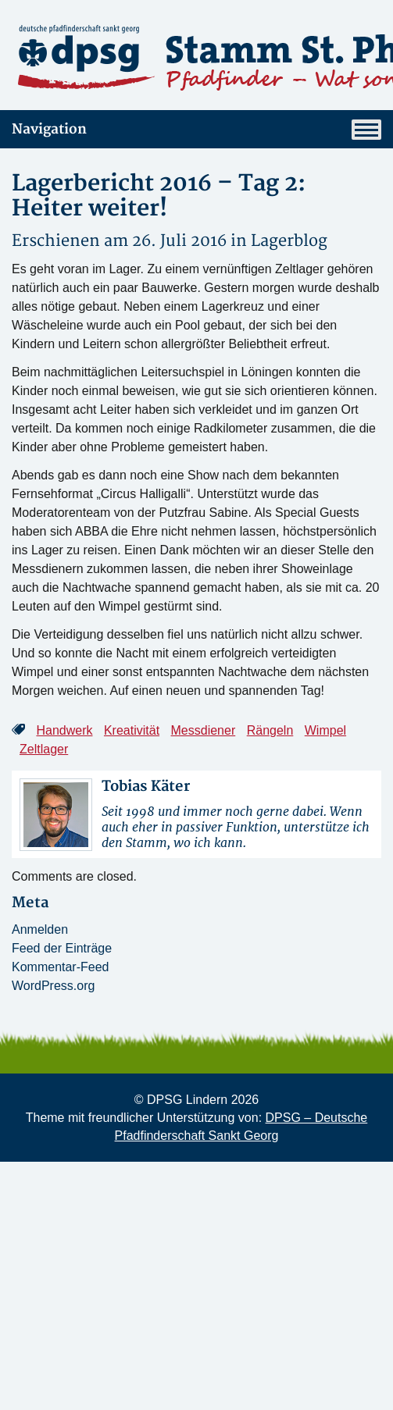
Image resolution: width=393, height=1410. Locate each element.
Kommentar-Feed (60, 967)
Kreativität (131, 730)
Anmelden (40, 929)
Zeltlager (44, 749)
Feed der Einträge (62, 948)
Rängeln (270, 730)
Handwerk (64, 730)
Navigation (196, 129)
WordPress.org (53, 985)
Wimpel (325, 730)
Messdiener (203, 730)
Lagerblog (289, 241)
